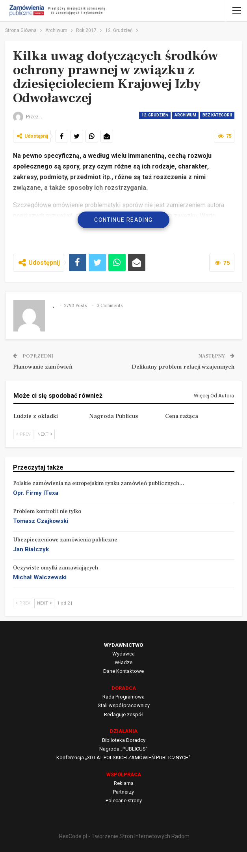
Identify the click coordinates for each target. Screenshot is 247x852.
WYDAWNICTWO (123, 645)
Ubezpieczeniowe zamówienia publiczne (65, 539)
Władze (123, 662)
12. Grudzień (154, 115)
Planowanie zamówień (42, 367)
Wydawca (123, 654)
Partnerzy (123, 792)
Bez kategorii (217, 115)
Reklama (124, 783)
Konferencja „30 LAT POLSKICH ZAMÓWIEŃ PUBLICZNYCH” (123, 757)
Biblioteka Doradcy (123, 740)
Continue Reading (123, 220)
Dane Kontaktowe (123, 671)
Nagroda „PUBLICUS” (123, 749)
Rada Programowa (123, 697)
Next (44, 434)
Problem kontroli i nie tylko (47, 511)
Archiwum (185, 115)
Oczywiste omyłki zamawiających (55, 567)
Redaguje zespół (123, 714)
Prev (23, 434)
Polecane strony (124, 800)
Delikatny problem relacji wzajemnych (183, 367)
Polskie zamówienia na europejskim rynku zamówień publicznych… (98, 483)
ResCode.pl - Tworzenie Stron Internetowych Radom (124, 836)
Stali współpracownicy (124, 705)
